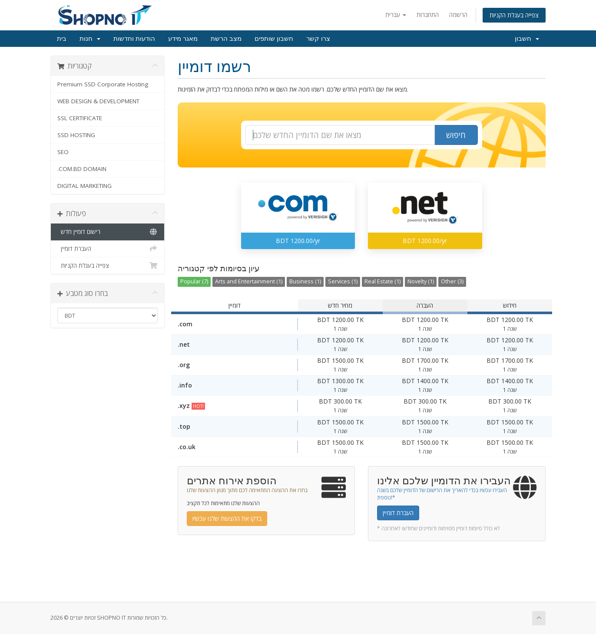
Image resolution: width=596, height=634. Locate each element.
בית (61, 39)
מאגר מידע (183, 39)
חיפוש (456, 135)
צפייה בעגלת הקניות (514, 15)
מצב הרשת (226, 39)
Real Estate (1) (382, 281)
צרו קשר (318, 39)
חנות (89, 39)
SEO (63, 152)
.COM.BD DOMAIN (81, 169)
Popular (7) (194, 281)
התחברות (428, 14)
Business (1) (305, 281)
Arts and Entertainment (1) (248, 281)
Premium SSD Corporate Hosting (102, 84)
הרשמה (458, 14)
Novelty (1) (420, 281)
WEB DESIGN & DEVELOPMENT (98, 101)
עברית (395, 14)
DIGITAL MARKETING (84, 186)
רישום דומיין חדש (107, 232)
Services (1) (343, 281)
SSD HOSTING (76, 135)
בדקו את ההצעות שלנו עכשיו (227, 518)
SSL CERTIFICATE (79, 118)
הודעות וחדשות (134, 39)
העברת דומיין (107, 248)
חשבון (527, 39)
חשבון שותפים (274, 39)
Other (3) (452, 281)
